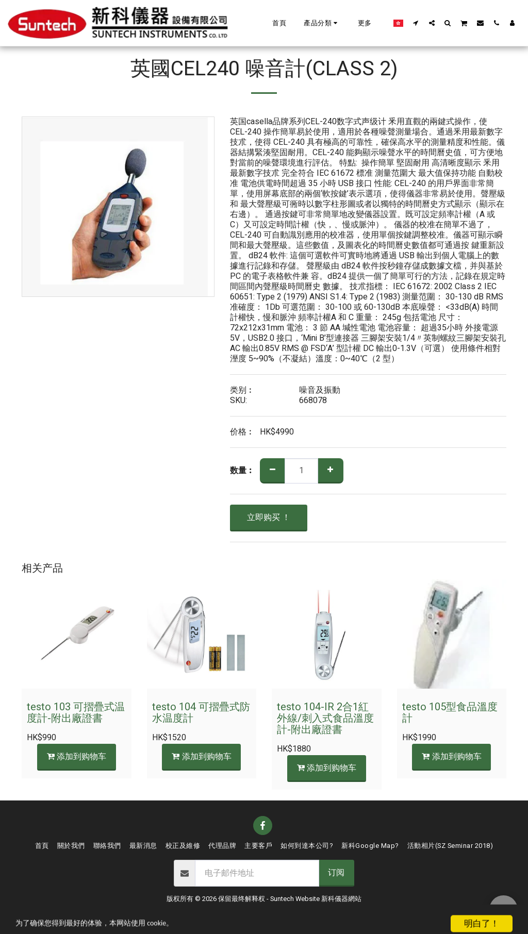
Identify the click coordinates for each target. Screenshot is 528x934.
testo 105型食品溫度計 (450, 712)
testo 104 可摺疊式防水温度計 (201, 712)
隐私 (275, 910)
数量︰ (242, 470)
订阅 (336, 872)
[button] (322, 23)
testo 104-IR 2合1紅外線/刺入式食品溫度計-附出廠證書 (325, 718)
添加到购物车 (76, 756)
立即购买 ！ (268, 517)
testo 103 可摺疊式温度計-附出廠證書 (76, 712)
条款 (247, 910)
